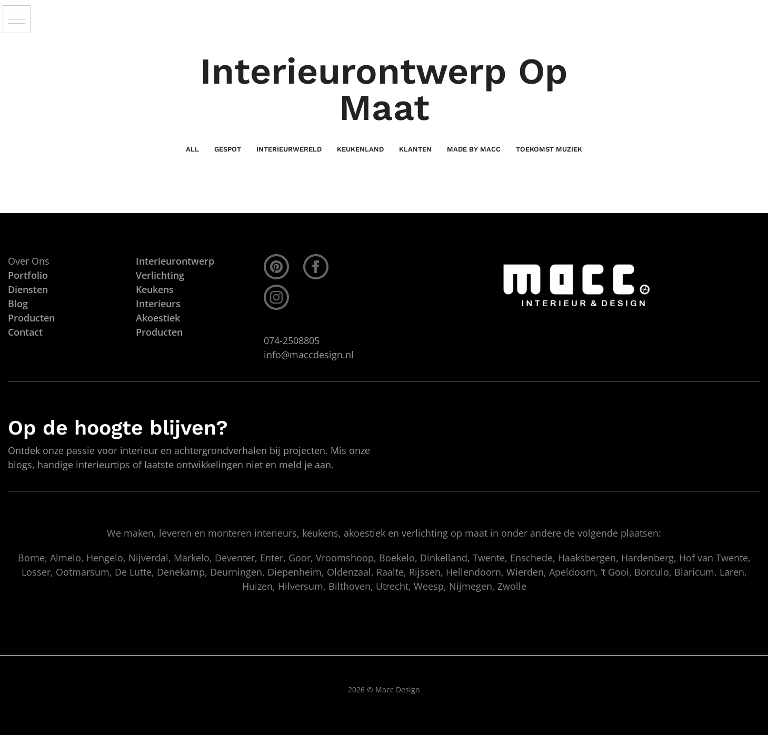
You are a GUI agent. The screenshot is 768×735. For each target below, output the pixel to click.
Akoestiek (158, 317)
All (192, 149)
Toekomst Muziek (549, 149)
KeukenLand (360, 149)
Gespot (227, 149)
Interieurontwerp (175, 261)
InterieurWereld (289, 149)
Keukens (155, 289)
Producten (159, 332)
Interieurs (158, 303)
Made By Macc (474, 149)
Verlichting (160, 275)
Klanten (415, 149)
